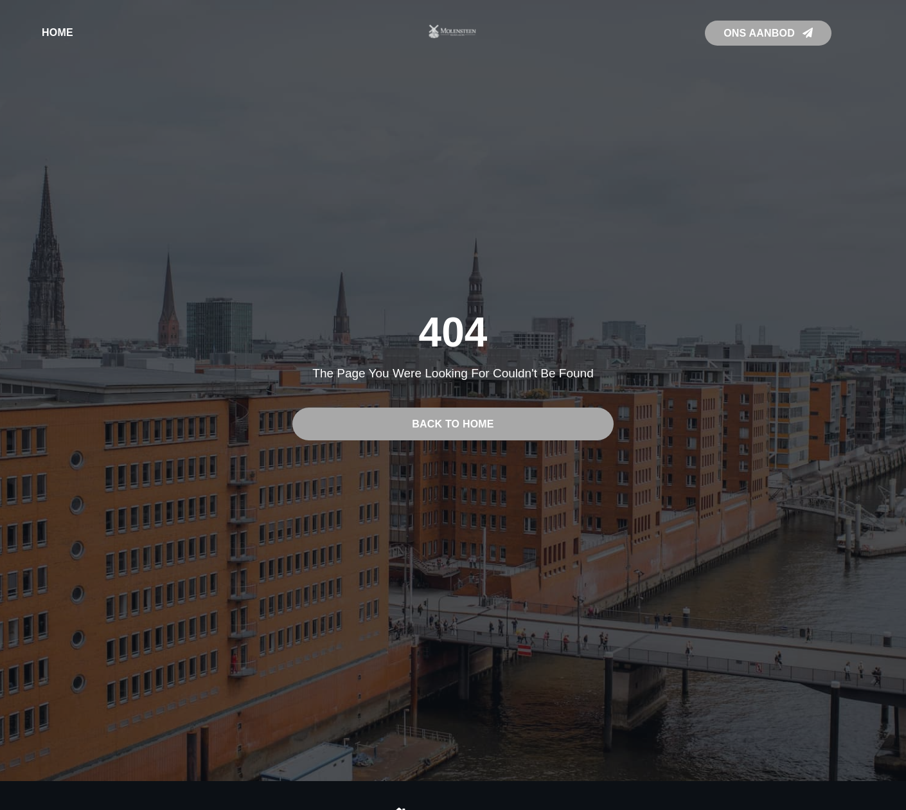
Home (57, 32)
